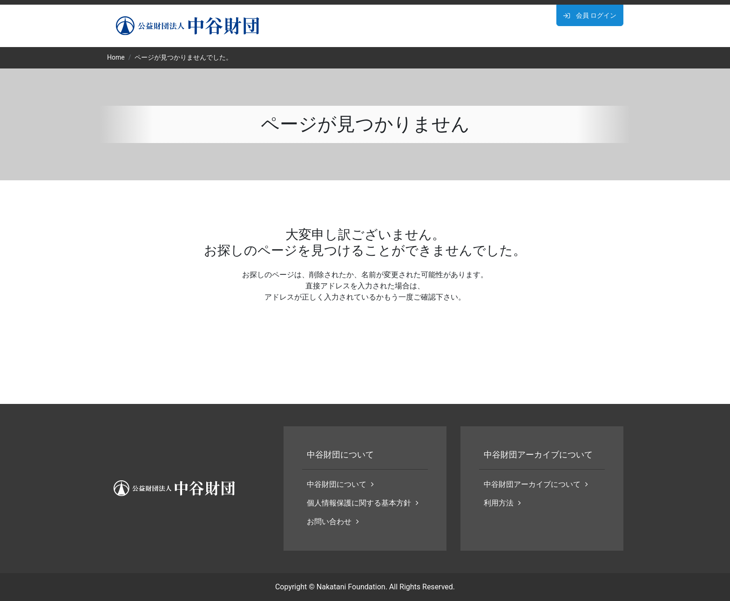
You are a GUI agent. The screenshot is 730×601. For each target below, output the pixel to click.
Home (116, 57)
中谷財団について (340, 484)
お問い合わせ (333, 521)
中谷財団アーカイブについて (536, 484)
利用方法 (502, 503)
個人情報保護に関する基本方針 (363, 503)
